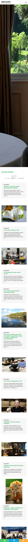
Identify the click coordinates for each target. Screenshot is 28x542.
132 (8, 178)
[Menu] (25, 2)
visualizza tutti (21, 178)
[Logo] (5, 2)
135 (15, 178)
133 (10, 178)
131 (6, 178)
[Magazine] (4, 540)
